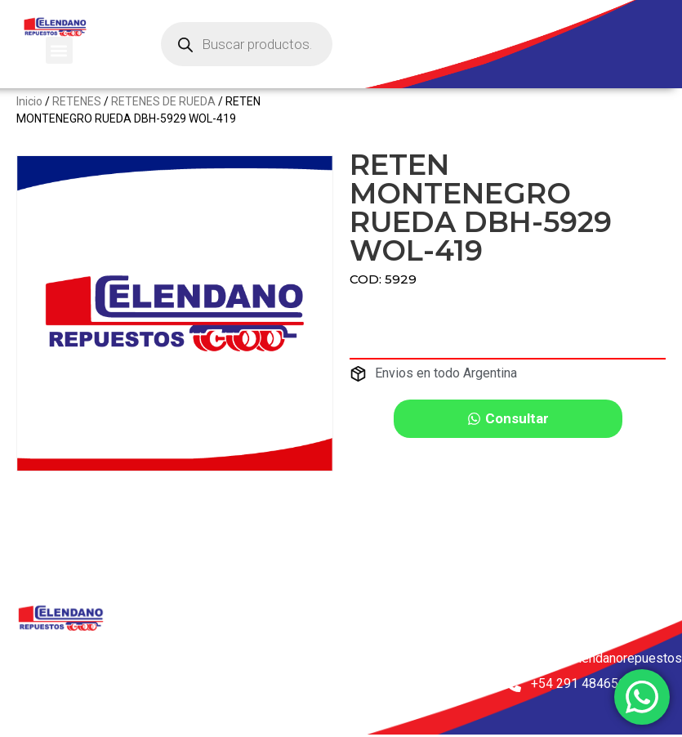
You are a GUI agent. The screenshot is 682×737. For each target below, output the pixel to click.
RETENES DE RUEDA (163, 112)
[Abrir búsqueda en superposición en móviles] (247, 44)
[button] (59, 50)
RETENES (76, 112)
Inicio (29, 112)
